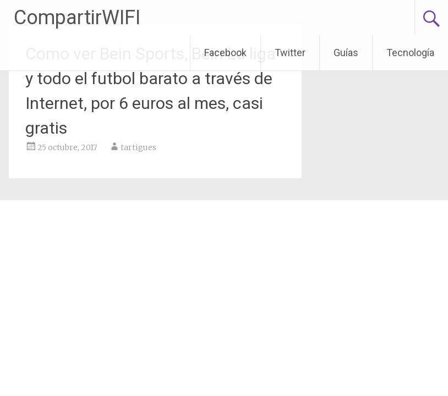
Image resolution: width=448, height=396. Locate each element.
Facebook (225, 52)
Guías (346, 52)
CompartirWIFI (77, 17)
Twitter (290, 52)
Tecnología (410, 52)
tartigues (138, 147)
